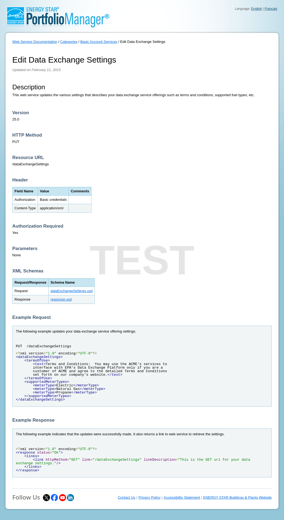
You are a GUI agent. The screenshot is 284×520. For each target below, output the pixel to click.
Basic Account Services (98, 42)
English (256, 9)
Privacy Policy (149, 497)
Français (271, 9)
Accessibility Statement (182, 497)
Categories (68, 42)
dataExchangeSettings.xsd (72, 291)
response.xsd (61, 299)
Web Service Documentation (34, 42)
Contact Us (126, 497)
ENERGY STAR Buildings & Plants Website (237, 497)
